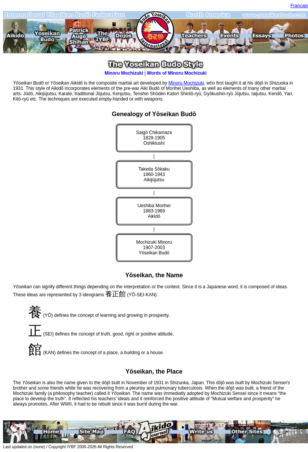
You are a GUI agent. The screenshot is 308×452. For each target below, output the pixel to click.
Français (299, 5)
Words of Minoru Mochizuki (176, 73)
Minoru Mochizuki (123, 73)
